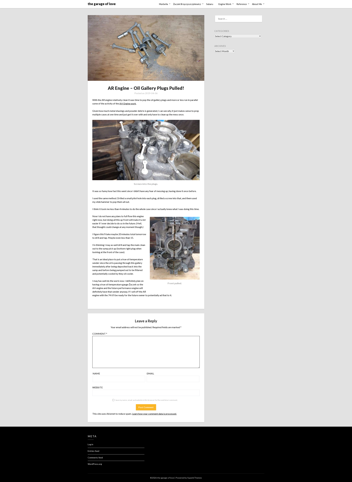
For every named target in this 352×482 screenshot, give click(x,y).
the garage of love (102, 4)
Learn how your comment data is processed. (154, 413)
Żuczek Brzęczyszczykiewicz (187, 4)
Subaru (209, 4)
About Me (257, 4)
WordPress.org (95, 464)
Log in (90, 444)
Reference (241, 4)
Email (150, 373)
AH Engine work (127, 103)
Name (96, 373)
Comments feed (95, 457)
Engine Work (224, 4)
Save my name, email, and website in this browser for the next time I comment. (146, 400)
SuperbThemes (194, 477)
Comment (99, 333)
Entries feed (93, 451)
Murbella (163, 4)
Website (97, 387)
